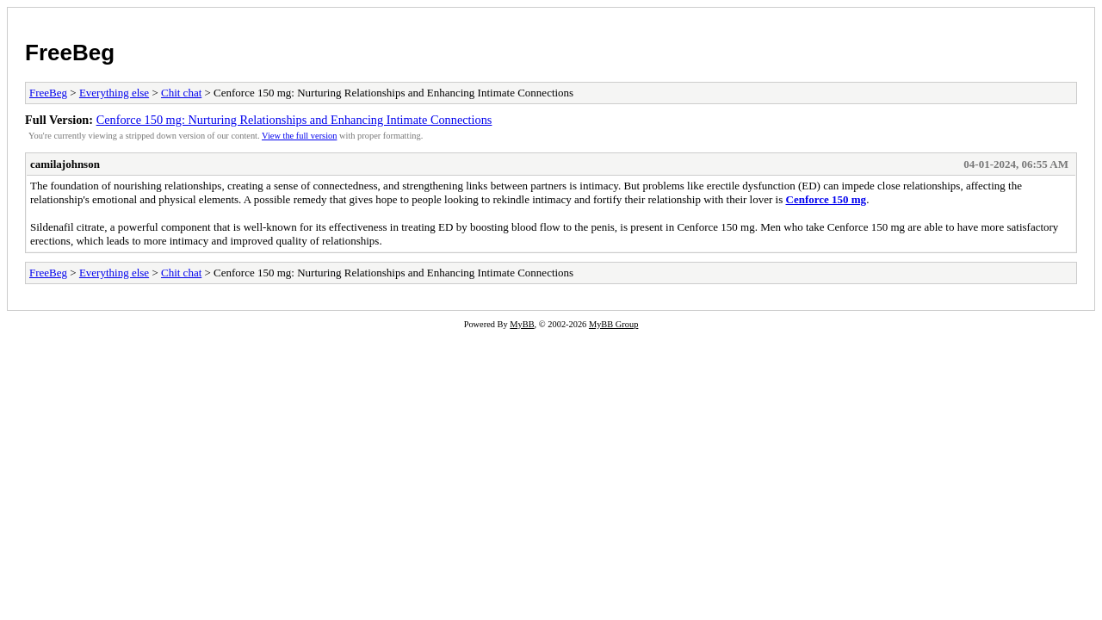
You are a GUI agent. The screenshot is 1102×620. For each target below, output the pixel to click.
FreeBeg (70, 52)
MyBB (522, 324)
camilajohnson (65, 164)
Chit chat (181, 92)
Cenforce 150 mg (826, 199)
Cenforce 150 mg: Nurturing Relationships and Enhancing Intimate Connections (294, 120)
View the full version (299, 135)
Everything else (114, 92)
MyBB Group (613, 324)
